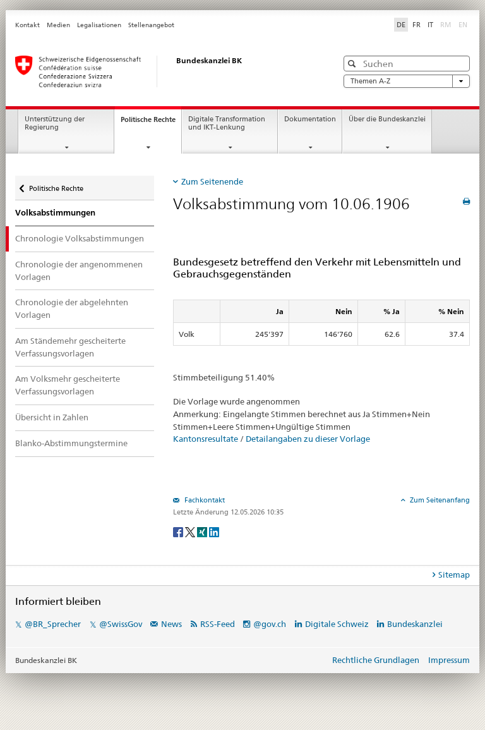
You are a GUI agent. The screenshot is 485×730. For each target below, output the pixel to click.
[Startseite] (163, 71)
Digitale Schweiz (338, 624)
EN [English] (462, 24)
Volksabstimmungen (55, 212)
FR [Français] (416, 24)
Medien (58, 24)
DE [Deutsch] (401, 24)
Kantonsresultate (205, 439)
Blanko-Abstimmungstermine (71, 443)
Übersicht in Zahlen (51, 417)
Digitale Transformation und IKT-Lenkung (226, 123)
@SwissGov (120, 624)
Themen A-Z (406, 81)
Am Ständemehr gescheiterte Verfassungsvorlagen (70, 347)
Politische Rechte (151, 122)
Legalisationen (99, 24)
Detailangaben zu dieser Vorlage (308, 439)
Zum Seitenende (212, 181)
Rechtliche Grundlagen (375, 660)
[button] (353, 63)
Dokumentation (310, 119)
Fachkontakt (204, 500)
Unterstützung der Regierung (55, 123)
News (171, 624)
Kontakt (27, 24)
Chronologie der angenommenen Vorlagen (79, 270)
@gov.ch (269, 624)
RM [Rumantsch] (446, 24)
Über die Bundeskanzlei (387, 119)
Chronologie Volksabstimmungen (79, 238)
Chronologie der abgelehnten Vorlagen (71, 308)
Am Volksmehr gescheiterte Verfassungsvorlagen (67, 385)
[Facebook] (179, 531)
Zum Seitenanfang (439, 500)
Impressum (449, 660)
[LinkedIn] (214, 531)
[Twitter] (191, 531)
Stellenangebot (151, 24)
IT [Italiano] (430, 24)
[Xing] (203, 531)
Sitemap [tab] (454, 574)
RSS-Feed (217, 624)
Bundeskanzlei (415, 624)
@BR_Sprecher (53, 624)
